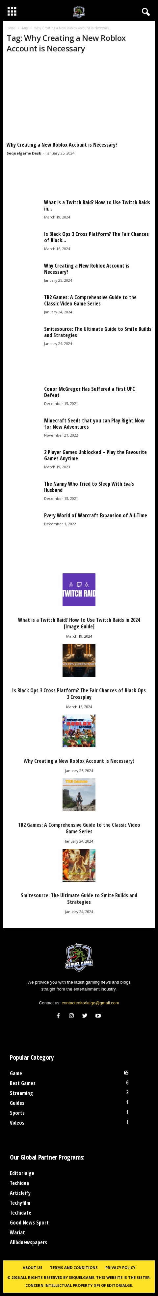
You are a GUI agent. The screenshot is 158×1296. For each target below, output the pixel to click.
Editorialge (22, 1173)
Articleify (20, 1192)
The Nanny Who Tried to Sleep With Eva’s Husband (89, 487)
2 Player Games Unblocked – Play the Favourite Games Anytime (95, 455)
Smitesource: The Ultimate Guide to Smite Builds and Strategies (97, 332)
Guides (17, 1103)
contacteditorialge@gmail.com (90, 1002)
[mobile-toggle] (12, 12)
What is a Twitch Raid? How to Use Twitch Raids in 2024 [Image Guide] (79, 623)
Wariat (17, 1232)
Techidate (20, 1212)
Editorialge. (120, 1285)
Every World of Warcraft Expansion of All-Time (95, 515)
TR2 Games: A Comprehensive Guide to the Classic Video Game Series (90, 300)
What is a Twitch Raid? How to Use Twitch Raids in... (97, 205)
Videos (17, 1122)
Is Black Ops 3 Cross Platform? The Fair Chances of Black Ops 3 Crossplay (79, 694)
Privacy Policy (120, 1267)
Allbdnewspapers (28, 1242)
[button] (144, 12)
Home (11, 28)
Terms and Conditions (74, 1267)
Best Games (23, 1083)
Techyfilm (20, 1202)
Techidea (19, 1183)
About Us (32, 1267)
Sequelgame (81, 1277)
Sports (17, 1112)
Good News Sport (29, 1222)
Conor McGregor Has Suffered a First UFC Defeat (89, 392)
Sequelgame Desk (24, 153)
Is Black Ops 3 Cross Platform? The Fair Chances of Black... (96, 237)
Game (16, 1073)
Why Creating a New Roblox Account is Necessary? (62, 144)
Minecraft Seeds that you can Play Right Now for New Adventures (94, 423)
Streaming (21, 1093)
